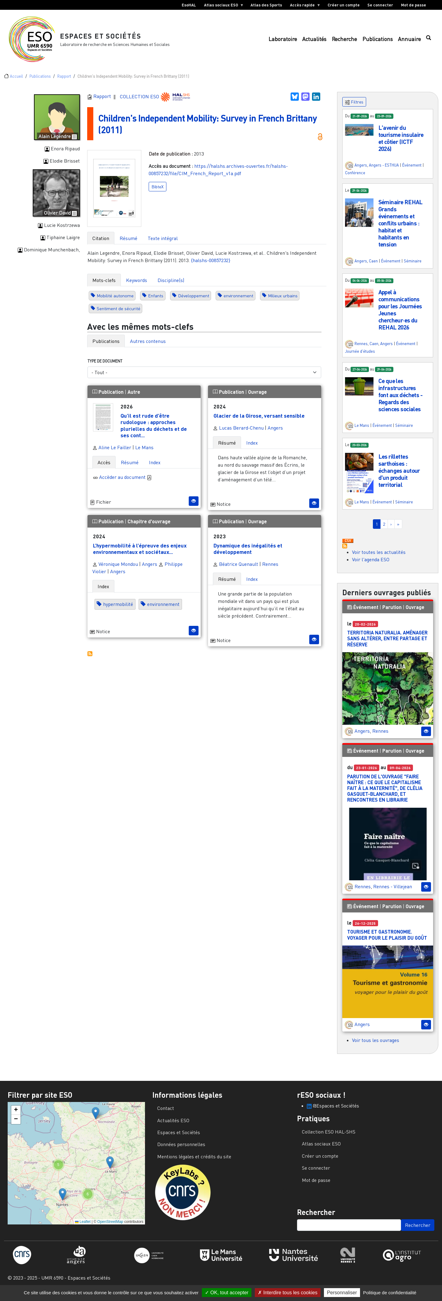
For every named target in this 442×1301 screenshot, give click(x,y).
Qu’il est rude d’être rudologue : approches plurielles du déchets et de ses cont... (154, 430)
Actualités (314, 41)
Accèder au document (125, 482)
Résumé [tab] (128, 243)
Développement (193, 300)
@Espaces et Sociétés (333, 1110)
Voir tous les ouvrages (375, 1045)
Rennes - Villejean (392, 891)
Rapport (64, 81)
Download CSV (347, 545)
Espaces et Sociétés (104, 38)
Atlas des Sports (266, 4)
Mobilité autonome (115, 300)
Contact (165, 1113)
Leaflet (83, 1226)
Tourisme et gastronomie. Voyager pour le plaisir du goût (387, 939)
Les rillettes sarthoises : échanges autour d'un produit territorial (399, 475)
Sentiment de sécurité (118, 313)
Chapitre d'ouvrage (149, 526)
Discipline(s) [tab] (171, 285)
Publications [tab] (106, 346)
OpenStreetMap (110, 1226)
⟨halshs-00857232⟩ (210, 265)
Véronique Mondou (115, 569)
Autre (134, 397)
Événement (412, 169)
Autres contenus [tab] (148, 346)
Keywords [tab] (136, 285)
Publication (108, 397)
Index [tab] (155, 467)
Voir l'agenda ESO (370, 564)
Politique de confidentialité (389, 1292)
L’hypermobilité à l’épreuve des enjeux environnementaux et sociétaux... (140, 553)
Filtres (354, 107)
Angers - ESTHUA (384, 169)
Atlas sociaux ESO (222, 6)
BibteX (157, 191)
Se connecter (380, 4)
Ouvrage (257, 397)
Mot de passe (413, 4)
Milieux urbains (283, 300)
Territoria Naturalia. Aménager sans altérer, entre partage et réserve (387, 643)
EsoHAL (189, 4)
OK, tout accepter (226, 1292)
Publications (377, 41)
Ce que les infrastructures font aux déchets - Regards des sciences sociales (400, 399)
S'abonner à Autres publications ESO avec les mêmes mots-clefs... (89, 658)
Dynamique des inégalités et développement (248, 553)
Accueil (16, 81)
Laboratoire (283, 41)
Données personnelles (181, 1149)
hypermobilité (118, 609)
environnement (238, 300)
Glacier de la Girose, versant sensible (259, 420)
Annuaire (409, 41)
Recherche (344, 41)
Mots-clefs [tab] (104, 285)
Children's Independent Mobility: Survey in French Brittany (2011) (199, 128)
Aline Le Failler (111, 452)
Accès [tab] (104, 467)
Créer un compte (344, 4)
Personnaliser (342, 1292)
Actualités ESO (173, 1125)
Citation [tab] (100, 243)
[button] (359, 134)
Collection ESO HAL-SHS (328, 1137)
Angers (275, 433)
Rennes (270, 569)
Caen (373, 265)
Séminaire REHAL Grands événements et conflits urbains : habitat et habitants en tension (400, 228)
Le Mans (144, 452)
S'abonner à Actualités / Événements (344, 550)
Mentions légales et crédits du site (194, 1161)
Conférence (355, 177)
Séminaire (413, 265)
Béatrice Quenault (235, 569)
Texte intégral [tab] (163, 243)
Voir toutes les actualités (379, 557)
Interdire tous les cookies (287, 1292)
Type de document (104, 365)
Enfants (155, 300)
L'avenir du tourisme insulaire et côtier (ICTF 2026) (401, 143)
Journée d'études (360, 356)
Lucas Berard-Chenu (238, 433)
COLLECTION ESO (140, 101)
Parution (392, 612)
